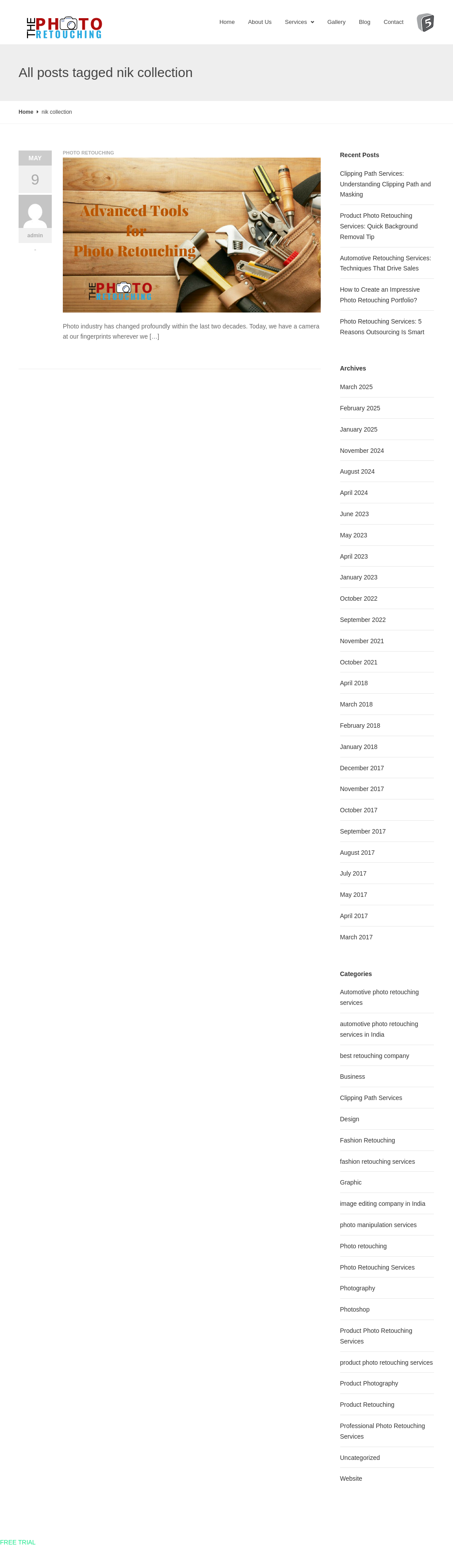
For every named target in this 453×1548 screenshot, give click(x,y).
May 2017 (353, 894)
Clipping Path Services (371, 1097)
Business (352, 1076)
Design (350, 1119)
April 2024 (354, 492)
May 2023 (353, 535)
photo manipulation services (378, 1224)
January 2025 (359, 429)
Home (227, 22)
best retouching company (374, 1055)
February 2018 (360, 725)
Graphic (351, 1182)
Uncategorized (360, 1457)
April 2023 (354, 556)
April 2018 (354, 683)
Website (351, 1478)
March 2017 (356, 937)
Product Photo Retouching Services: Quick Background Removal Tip (379, 226)
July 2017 (353, 873)
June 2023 (354, 513)
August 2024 (357, 471)
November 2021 (362, 641)
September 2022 (363, 619)
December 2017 (362, 768)
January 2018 (359, 746)
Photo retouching (88, 152)
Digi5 (425, 28)
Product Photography (369, 1383)
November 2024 (362, 450)
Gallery (336, 22)
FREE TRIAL (18, 1542)
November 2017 (362, 788)
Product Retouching (367, 1404)
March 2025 (356, 386)
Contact (393, 22)
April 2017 (354, 915)
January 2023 (359, 577)
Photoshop (355, 1309)
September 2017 (363, 831)
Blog (364, 22)
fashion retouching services (377, 1161)
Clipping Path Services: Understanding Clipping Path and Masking (385, 184)
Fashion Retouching (367, 1140)
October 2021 (359, 662)
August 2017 (357, 852)
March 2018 (356, 704)
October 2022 (359, 598)
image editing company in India (383, 1203)
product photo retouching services (386, 1362)
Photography (357, 1288)
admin (35, 235)
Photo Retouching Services (377, 1267)
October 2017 (359, 810)
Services (296, 22)
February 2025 (360, 408)
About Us (260, 22)
